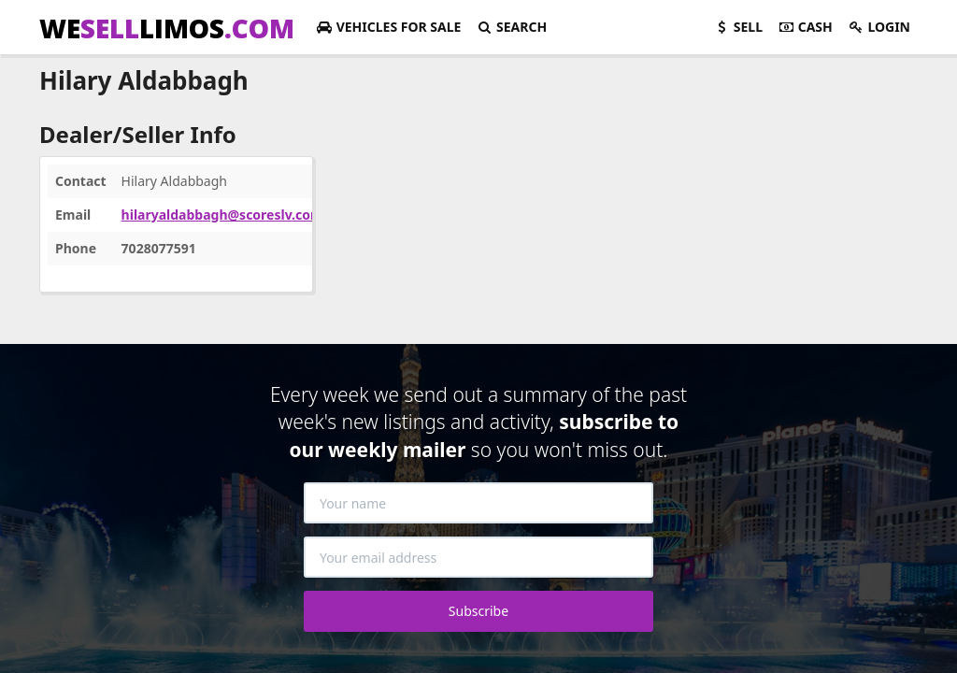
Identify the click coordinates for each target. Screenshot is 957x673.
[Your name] (478, 502)
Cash (805, 27)
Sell (738, 27)
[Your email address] (478, 557)
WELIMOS (166, 28)
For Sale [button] (388, 27)
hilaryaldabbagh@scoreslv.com (222, 214)
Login (879, 27)
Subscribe (478, 611)
